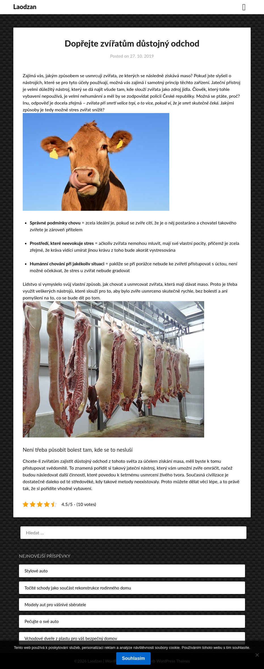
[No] (257, 655)
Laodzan (25, 7)
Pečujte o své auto (42, 621)
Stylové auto (36, 570)
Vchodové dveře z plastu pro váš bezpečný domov (71, 638)
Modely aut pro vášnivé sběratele (55, 604)
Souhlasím (133, 658)
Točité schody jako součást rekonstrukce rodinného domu (78, 587)
